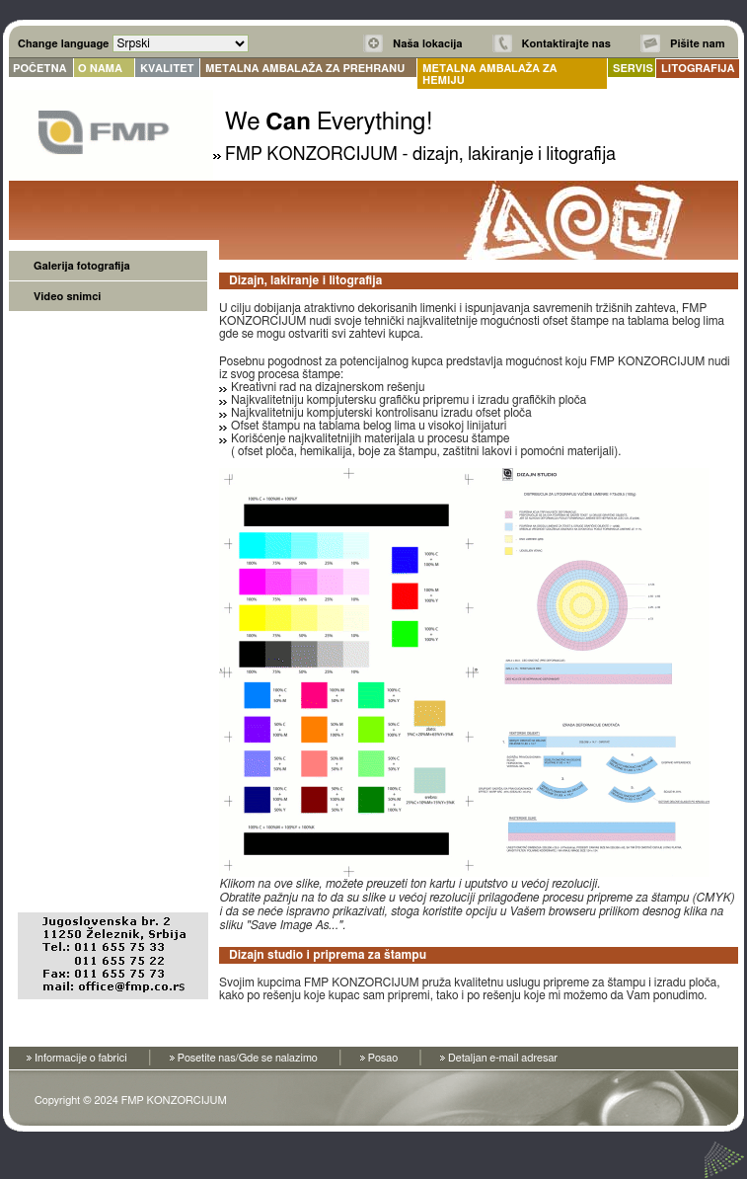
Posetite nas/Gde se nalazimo (248, 1058)
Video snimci (67, 296)
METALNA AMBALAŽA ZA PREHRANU (305, 68)
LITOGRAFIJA (697, 68)
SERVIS (633, 68)
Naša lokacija (428, 44)
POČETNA (39, 68)
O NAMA (100, 68)
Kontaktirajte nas (566, 44)
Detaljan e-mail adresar (503, 1058)
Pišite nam (697, 44)
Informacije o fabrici (81, 1058)
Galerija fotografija (82, 266)
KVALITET (167, 68)
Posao (383, 1058)
